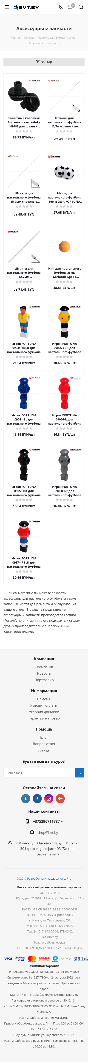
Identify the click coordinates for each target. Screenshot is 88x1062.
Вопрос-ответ (44, 743)
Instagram (48, 798)
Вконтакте (25, 798)
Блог (44, 737)
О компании (44, 667)
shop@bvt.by (47, 832)
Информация (44, 690)
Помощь (44, 698)
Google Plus (60, 798)
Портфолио (44, 679)
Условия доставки (44, 711)
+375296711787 (46, 821)
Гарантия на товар (44, 718)
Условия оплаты (44, 705)
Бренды (44, 750)
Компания (44, 658)
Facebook (37, 798)
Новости (44, 673)
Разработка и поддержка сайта (49, 878)
